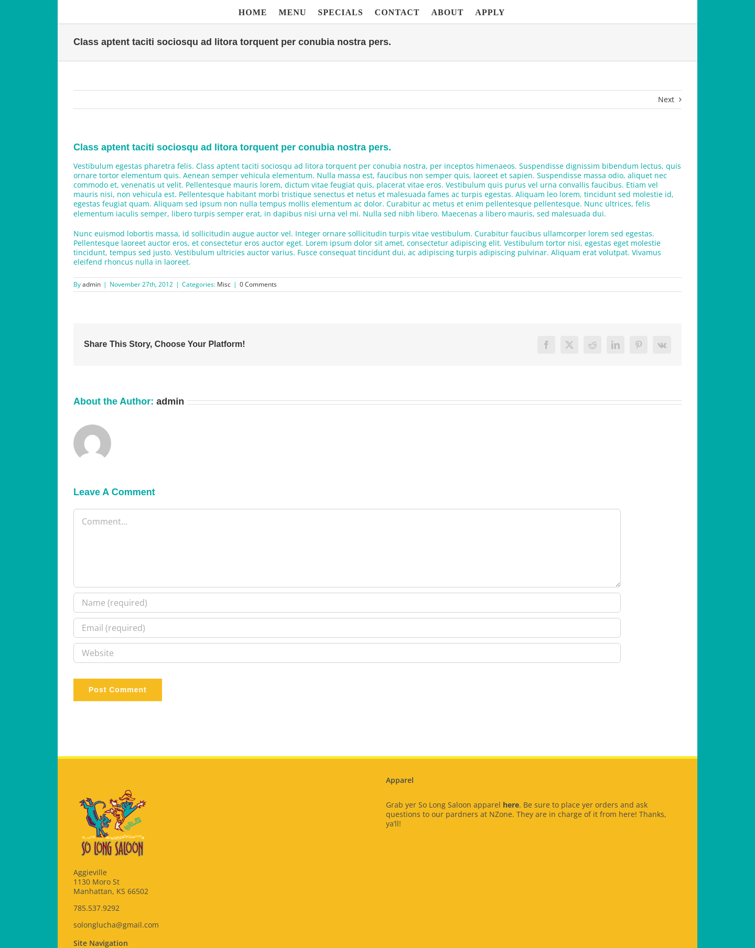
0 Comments (258, 284)
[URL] (347, 653)
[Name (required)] (347, 603)
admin (91, 284)
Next (666, 99)
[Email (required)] (347, 628)
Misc (224, 284)
